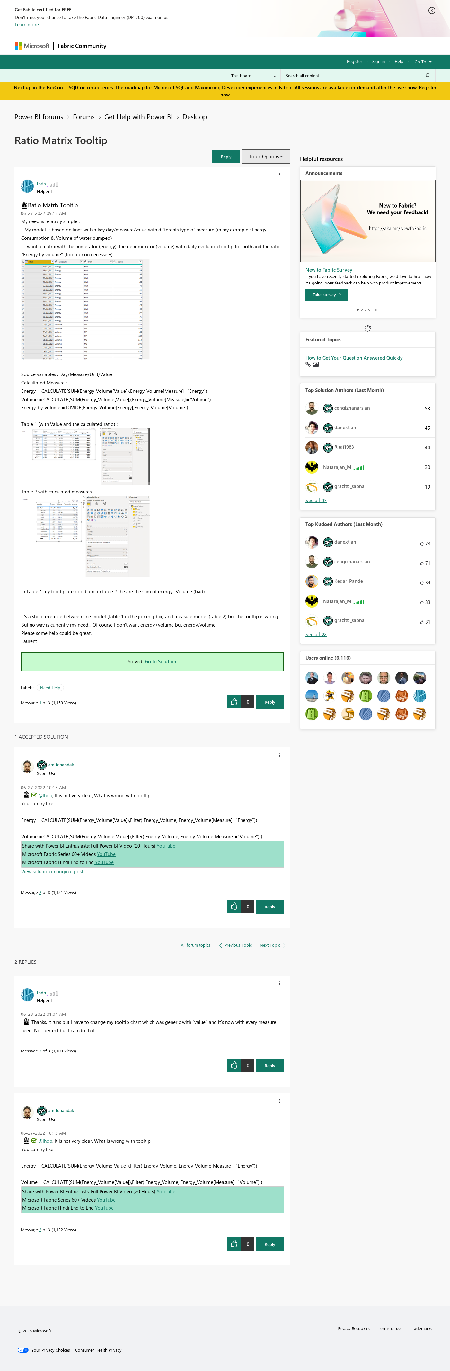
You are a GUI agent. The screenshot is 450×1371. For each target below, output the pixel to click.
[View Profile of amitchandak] (61, 764)
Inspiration (149, 45)
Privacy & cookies (354, 1328)
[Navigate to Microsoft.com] (32, 46)
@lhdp (45, 795)
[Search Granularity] (253, 75)
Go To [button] (420, 61)
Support (284, 45)
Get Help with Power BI (138, 116)
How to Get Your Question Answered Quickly (354, 358)
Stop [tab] (376, 310)
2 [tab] (361, 309)
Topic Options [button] (264, 156)
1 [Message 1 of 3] (40, 702)
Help (399, 61)
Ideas (176, 45)
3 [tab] (365, 309)
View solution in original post (52, 871)
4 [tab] (369, 309)
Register (354, 61)
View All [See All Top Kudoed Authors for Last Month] (316, 634)
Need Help (50, 687)
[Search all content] (358, 75)
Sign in (378, 61)
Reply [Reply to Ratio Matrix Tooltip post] (270, 702)
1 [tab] (358, 309)
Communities (204, 45)
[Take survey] (326, 295)
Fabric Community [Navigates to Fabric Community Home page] (82, 46)
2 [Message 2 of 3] (40, 892)
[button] (226, 156)
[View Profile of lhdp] (41, 183)
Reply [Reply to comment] (270, 906)
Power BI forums (38, 116)
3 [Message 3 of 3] (40, 1050)
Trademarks (421, 1328)
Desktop (194, 116)
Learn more (27, 24)
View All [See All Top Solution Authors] (316, 500)
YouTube (166, 846)
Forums (121, 45)
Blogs (233, 45)
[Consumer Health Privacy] (98, 1350)
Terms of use (390, 1328)
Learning (258, 45)
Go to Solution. (161, 661)
